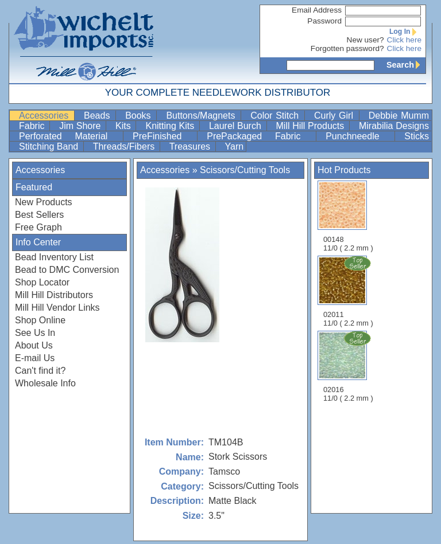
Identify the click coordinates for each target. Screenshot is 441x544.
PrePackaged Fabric (260, 136)
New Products (43, 202)
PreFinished (164, 136)
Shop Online (40, 320)
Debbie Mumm (399, 115)
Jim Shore (81, 126)
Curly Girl (335, 115)
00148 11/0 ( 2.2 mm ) (348, 216)
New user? (365, 40)
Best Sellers (39, 215)
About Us (34, 345)
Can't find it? (40, 370)
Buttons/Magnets (202, 115)
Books (139, 115)
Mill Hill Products (311, 126)
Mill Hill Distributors (54, 295)
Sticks (416, 136)
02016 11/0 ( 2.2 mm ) (349, 366)
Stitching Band (50, 146)
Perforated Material (70, 136)
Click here (404, 40)
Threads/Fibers (125, 146)
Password (324, 21)
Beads (98, 115)
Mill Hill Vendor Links (57, 307)
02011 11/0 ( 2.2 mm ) (349, 291)
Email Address (317, 10)
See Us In (35, 333)
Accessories (45, 115)
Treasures (191, 146)
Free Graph (38, 227)
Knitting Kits (170, 126)
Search (405, 64)
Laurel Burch (236, 126)
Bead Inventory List (54, 257)
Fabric (33, 126)
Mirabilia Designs (394, 126)
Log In (405, 32)
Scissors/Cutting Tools (245, 170)
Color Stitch (276, 115)
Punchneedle (359, 136)
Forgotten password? (347, 48)
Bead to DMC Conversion (67, 270)
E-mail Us (35, 358)
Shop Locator (42, 282)
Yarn (234, 146)
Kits (124, 126)
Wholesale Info (45, 383)
